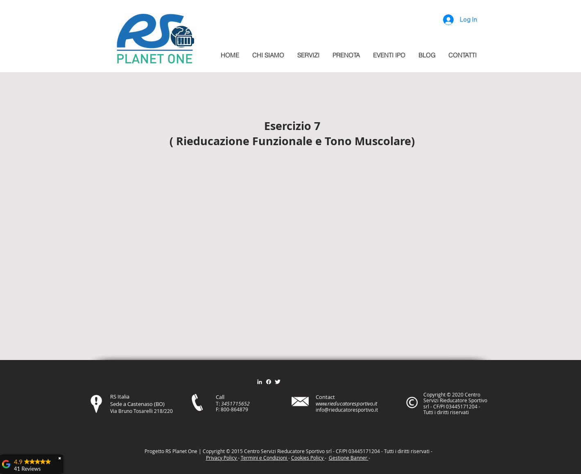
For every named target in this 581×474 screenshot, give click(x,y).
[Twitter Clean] (277, 381)
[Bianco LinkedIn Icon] (259, 381)
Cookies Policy (308, 457)
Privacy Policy (222, 457)
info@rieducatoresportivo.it (347, 409)
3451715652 (235, 403)
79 (245, 409)
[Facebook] (268, 381)
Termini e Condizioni (264, 457)
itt (406, 451)
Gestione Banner (348, 457)
